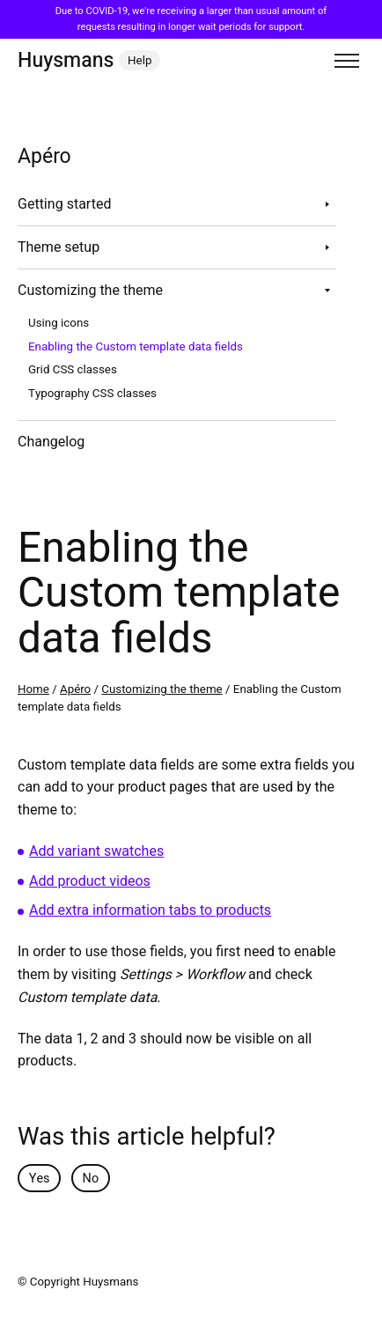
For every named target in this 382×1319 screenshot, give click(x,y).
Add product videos (90, 881)
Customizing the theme (90, 290)
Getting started (64, 204)
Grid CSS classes (72, 370)
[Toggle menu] (346, 60)
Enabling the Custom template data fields (135, 347)
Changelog (51, 442)
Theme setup (58, 247)
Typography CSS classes (92, 393)
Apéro (75, 689)
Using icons (58, 323)
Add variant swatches (96, 851)
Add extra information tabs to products (150, 910)
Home (33, 689)
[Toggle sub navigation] (327, 204)
